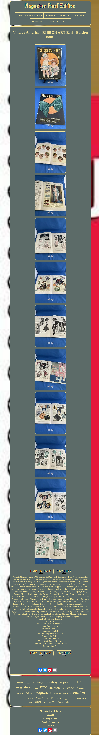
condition (52, 702)
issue (49, 697)
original (64, 682)
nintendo (54, 687)
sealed (23, 699)
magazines (23, 687)
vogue (28, 683)
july (45, 702)
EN (48, 726)
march (20, 682)
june (30, 702)
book (28, 693)
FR (52, 726)
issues (19, 693)
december (80, 688)
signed (71, 699)
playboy (52, 682)
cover (39, 698)
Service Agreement (50, 722)
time (72, 683)
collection (69, 702)
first (80, 682)
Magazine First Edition (50, 711)
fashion (16, 699)
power (70, 687)
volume (67, 693)
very (64, 688)
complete (81, 698)
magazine (43, 692)
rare (43, 687)
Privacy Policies (50, 718)
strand (35, 688)
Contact (50, 715)
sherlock (30, 699)
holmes (60, 702)
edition (79, 692)
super (58, 698)
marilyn (38, 702)
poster (65, 699)
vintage (38, 682)
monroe (57, 693)
